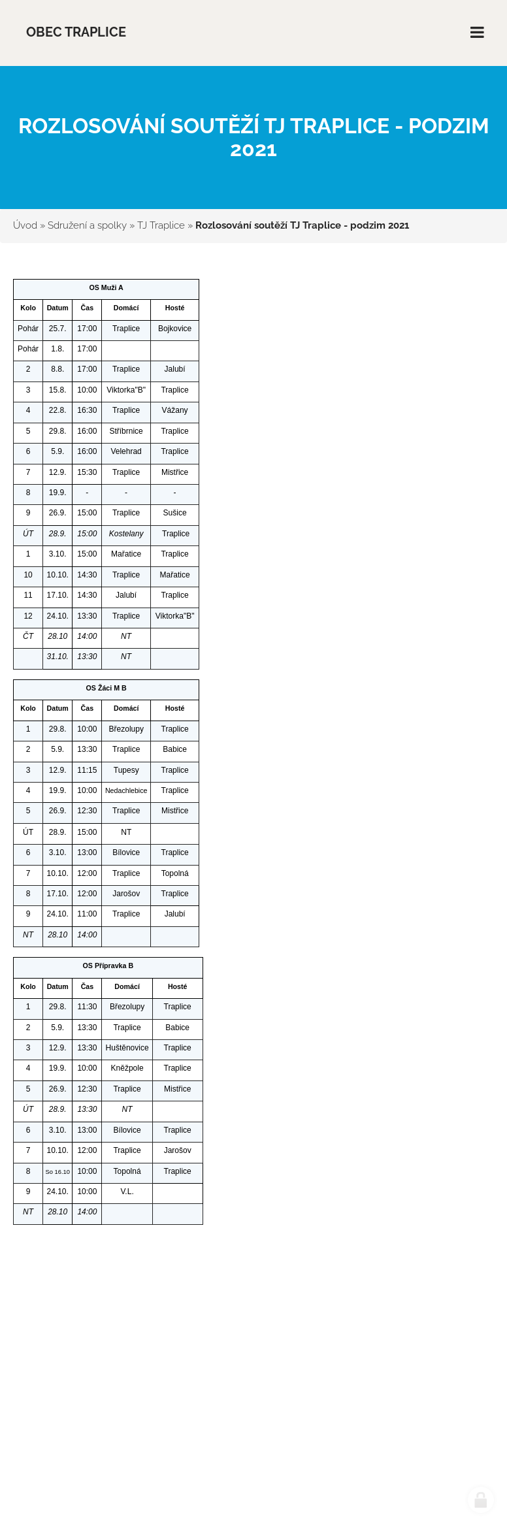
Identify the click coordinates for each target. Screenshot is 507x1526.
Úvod (25, 225)
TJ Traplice (161, 225)
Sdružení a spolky (87, 225)
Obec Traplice (76, 32)
